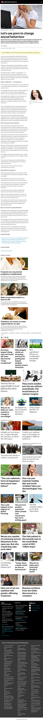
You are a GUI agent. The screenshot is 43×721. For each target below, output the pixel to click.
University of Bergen (35, 691)
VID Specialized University (36, 701)
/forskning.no (34, 610)
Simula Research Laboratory (23, 709)
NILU (5, 686)
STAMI (19, 712)
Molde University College (8, 676)
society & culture (25, 333)
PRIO (18, 698)
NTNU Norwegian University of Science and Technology (22, 689)
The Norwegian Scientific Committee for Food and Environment (35, 670)
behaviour (11, 333)
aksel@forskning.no (20, 610)
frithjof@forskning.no (20, 620)
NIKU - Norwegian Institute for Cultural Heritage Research (9, 684)
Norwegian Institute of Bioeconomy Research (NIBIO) (22, 659)
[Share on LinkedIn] (5, 337)
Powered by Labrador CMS (21, 719)
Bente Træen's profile (7, 251)
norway (17, 333)
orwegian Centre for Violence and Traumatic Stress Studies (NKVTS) (8, 707)
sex (2, 334)
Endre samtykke (5, 635)
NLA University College (8, 688)
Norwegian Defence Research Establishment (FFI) (22, 649)
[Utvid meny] (41, 2)
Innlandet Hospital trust (8, 661)
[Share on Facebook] (2, 337)
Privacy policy (5, 624)
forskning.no (4, 333)
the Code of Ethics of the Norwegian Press (7, 631)
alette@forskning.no (20, 614)
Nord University (7, 691)
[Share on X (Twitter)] (4, 337)
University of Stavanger (35, 700)
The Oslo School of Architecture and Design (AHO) (35, 674)
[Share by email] (8, 337)
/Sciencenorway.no (35, 605)
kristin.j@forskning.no (20, 627)
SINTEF (19, 710)
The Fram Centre (34, 651)
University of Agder (34, 689)
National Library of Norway (9, 678)
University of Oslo (34, 695)
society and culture (36, 333)
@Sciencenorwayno (35, 607)
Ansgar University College (8, 645)
